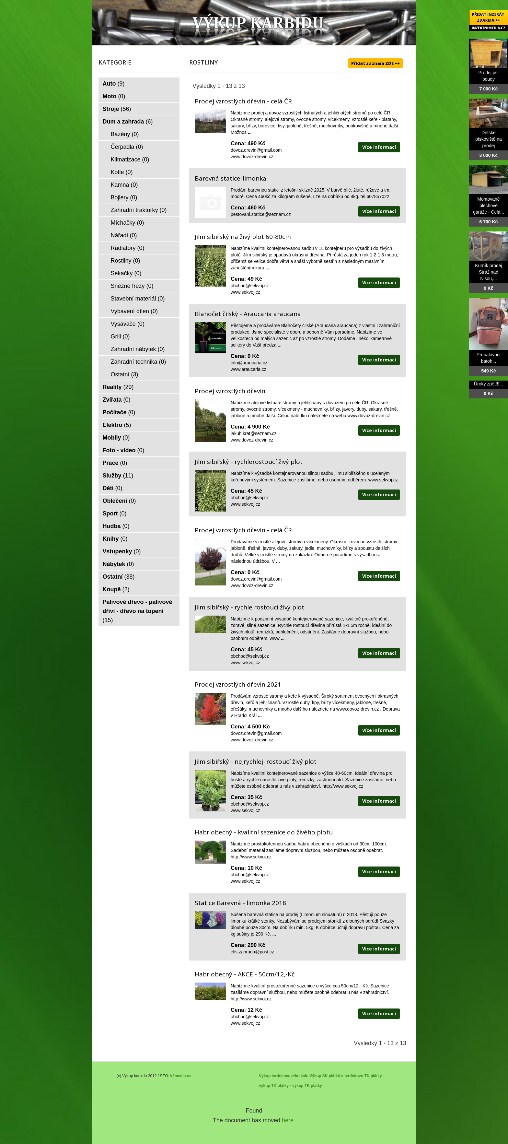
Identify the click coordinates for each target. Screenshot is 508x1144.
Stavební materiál (138, 298)
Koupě (116, 589)
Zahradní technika (138, 362)
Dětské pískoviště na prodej (488, 139)
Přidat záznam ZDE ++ (375, 63)
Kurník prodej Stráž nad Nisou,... (488, 272)
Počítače (119, 412)
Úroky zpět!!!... (488, 383)
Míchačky (127, 222)
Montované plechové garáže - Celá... (488, 205)
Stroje (117, 109)
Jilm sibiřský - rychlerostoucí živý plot (249, 461)
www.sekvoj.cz (245, 292)
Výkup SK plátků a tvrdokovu (336, 1076)
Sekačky (126, 273)
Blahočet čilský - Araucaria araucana (248, 314)
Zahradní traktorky (139, 210)
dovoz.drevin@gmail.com (256, 150)
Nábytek (118, 564)
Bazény (125, 134)
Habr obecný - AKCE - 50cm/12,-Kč (244, 974)
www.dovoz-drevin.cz (252, 156)
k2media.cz (180, 1076)
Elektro (117, 425)
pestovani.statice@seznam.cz (261, 214)
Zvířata (117, 399)
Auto (114, 83)
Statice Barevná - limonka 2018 (240, 903)
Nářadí (124, 235)
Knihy (115, 539)
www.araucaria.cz (248, 369)
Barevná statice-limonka (230, 178)
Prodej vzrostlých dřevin (230, 391)
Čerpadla (127, 147)
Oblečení (119, 501)
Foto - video (123, 450)
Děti (112, 488)
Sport (115, 513)
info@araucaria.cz (249, 362)
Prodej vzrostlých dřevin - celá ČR (243, 101)
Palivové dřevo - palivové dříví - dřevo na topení (137, 611)
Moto (114, 96)
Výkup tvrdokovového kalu (283, 1076)
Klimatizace (130, 159)
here (288, 1120)
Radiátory (127, 248)
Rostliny (125, 260)
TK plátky (313, 1085)
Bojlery (124, 197)
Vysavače (127, 324)
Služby (118, 475)
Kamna (124, 185)
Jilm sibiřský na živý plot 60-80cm (243, 236)
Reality (118, 387)
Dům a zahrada (128, 121)
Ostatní (124, 374)
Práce (115, 463)
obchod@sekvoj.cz (250, 285)
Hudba (116, 526)
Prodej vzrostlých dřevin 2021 (238, 684)
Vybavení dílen (134, 311)
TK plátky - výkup (287, 1085)
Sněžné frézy (132, 286)
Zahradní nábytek (138, 349)
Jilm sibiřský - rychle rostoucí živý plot (249, 607)
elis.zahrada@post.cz (252, 951)
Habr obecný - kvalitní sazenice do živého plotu (264, 832)
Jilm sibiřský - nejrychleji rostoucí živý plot (256, 761)
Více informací (379, 147)
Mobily (116, 437)
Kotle (122, 172)
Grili (120, 336)
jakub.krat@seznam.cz (254, 433)
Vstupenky (122, 551)
